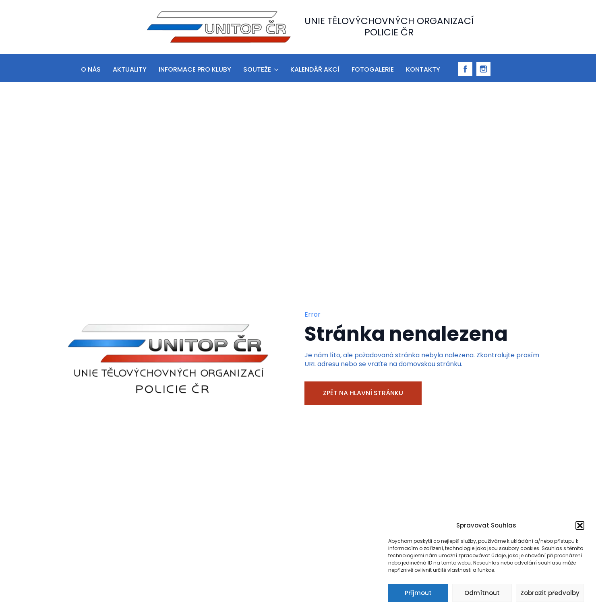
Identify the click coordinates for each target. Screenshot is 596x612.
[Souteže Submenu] (275, 68)
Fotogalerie (373, 69)
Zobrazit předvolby (549, 593)
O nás (91, 69)
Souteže (257, 69)
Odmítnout (482, 593)
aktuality (130, 69)
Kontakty (423, 69)
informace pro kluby (195, 69)
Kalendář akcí (314, 69)
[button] (580, 525)
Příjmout (418, 593)
